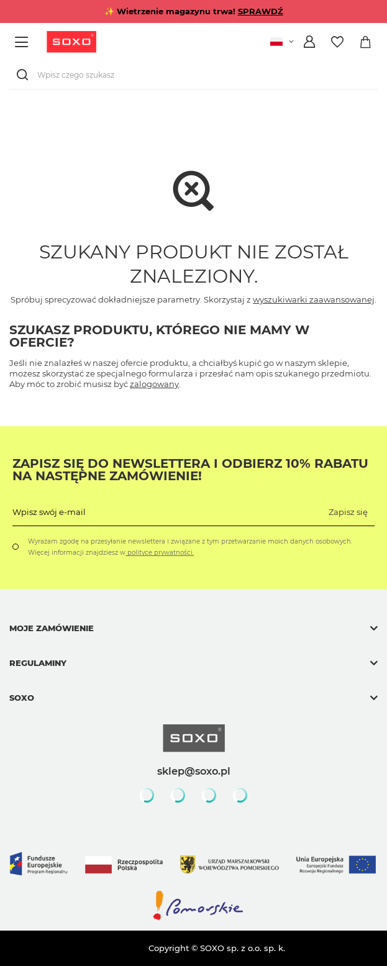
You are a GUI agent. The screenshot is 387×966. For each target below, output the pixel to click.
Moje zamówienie (51, 628)
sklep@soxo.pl (193, 771)
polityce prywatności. (159, 553)
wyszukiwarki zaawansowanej (314, 299)
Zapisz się (348, 512)
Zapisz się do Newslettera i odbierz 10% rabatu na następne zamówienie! (190, 469)
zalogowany (154, 384)
